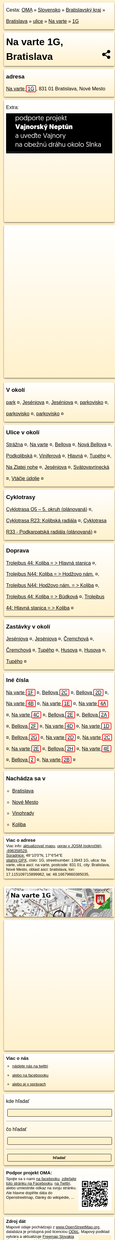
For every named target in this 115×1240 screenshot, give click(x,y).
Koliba (19, 824)
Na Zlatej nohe (22, 467)
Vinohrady (23, 813)
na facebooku (47, 1178)
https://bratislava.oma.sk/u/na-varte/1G (36, 373)
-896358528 (16, 850)
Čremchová (76, 638)
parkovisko (91, 402)
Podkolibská (19, 455)
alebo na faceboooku (30, 1075)
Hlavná (75, 455)
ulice (38, 21)
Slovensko (49, 10)
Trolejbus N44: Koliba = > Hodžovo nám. (50, 574)
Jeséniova (33, 402)
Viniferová (50, 455)
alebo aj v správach (29, 1084)
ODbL (74, 1231)
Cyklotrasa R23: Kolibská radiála (41, 520)
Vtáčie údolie (26, 478)
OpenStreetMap (49, 368)
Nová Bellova (92, 444)
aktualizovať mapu (39, 846)
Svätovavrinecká (91, 467)
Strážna (14, 444)
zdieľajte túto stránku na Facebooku (41, 1181)
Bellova (63, 444)
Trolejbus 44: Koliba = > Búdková (42, 596)
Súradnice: (15, 855)
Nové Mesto (25, 802)
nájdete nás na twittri (30, 1066)
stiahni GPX (16, 860)
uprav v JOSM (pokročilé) (79, 846)
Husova (69, 650)
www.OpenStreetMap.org (77, 1227)
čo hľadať (16, 1129)
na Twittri (62, 1183)
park (11, 402)
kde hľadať (18, 1101)
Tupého (97, 455)
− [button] (14, 245)
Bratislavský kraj (83, 10)
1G (75, 21)
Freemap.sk (80, 368)
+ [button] (14, 235)
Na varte (58, 21)
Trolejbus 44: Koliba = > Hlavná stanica (48, 563)
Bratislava (16, 21)
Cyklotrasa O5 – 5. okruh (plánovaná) (46, 509)
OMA (27, 10)
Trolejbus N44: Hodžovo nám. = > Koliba (50, 585)
